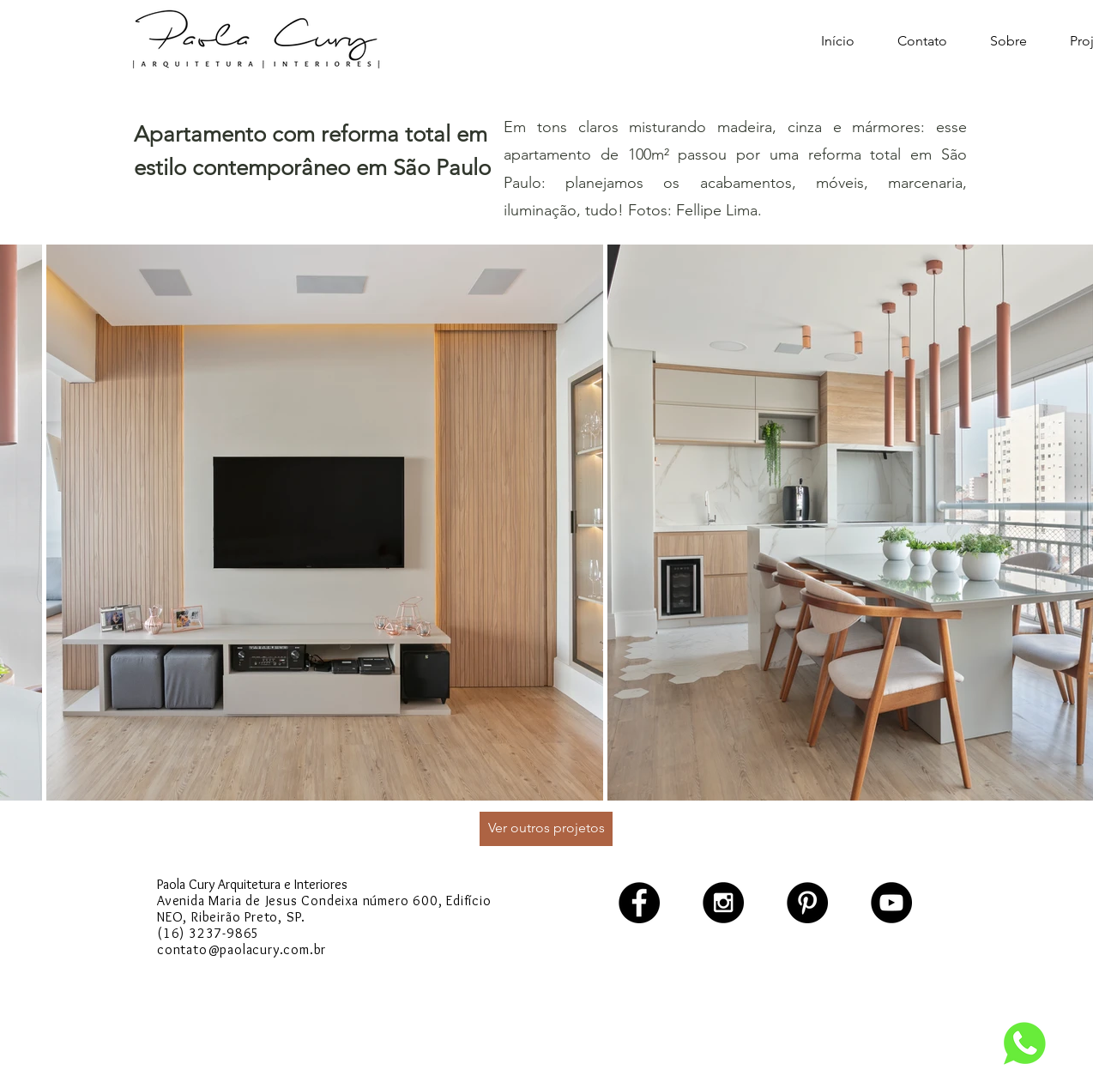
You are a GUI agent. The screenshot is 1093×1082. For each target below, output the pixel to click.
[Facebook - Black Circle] (639, 902)
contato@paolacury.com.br (241, 949)
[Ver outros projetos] (546, 829)
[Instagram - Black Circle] (723, 902)
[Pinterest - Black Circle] (807, 902)
